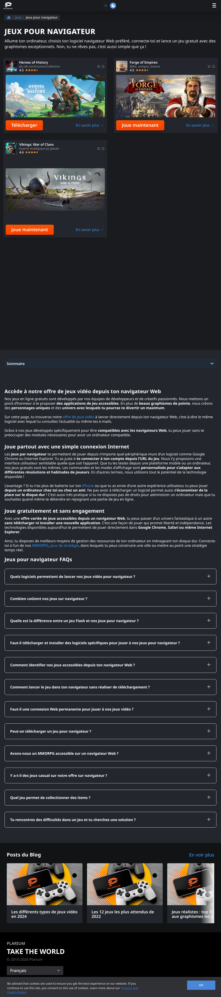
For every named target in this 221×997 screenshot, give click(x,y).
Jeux (18, 17)
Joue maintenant (140, 125)
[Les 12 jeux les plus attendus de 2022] (125, 852)
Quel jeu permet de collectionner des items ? (50, 756)
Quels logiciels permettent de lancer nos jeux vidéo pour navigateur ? (72, 535)
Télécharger (24, 125)
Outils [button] (13, 957)
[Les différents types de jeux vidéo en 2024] (44, 852)
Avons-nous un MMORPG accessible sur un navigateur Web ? (64, 712)
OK (201, 985)
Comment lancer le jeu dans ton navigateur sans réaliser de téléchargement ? (80, 645)
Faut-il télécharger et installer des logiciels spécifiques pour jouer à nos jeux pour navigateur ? (95, 601)
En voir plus (201, 813)
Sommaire (16, 322)
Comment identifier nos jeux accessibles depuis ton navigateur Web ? (72, 623)
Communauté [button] (22, 970)
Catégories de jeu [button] (26, 945)
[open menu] (214, 5)
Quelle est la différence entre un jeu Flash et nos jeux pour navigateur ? (74, 579)
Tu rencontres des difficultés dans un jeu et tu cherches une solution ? (73, 778)
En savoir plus (87, 125)
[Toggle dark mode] (109, 5)
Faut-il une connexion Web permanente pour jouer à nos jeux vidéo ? (72, 667)
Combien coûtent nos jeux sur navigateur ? (48, 557)
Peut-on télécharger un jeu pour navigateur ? (50, 690)
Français (18, 929)
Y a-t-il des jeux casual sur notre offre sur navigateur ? (58, 734)
